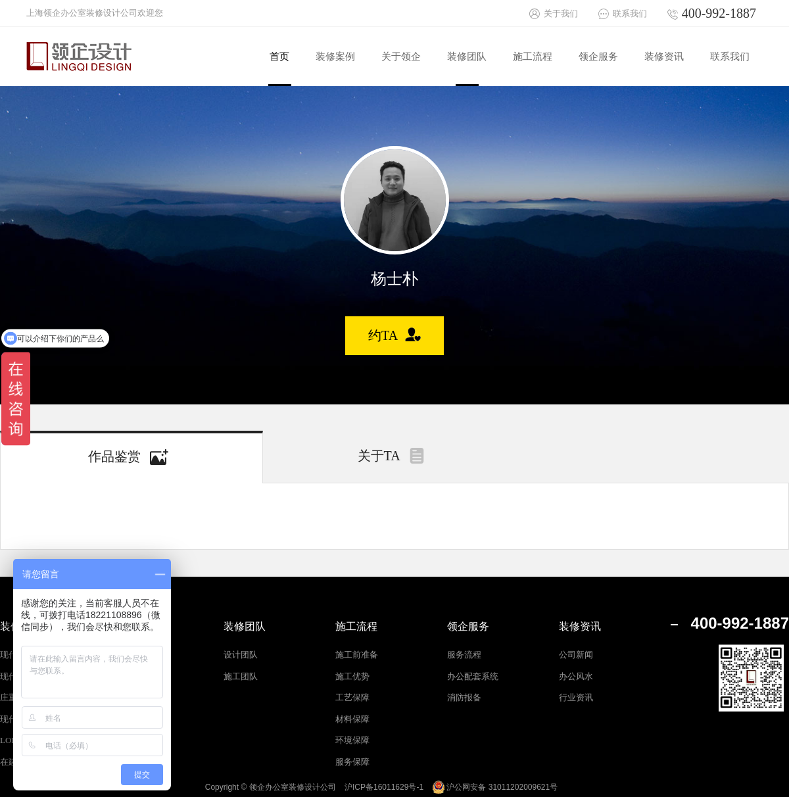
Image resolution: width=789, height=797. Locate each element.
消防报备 (464, 697)
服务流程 (464, 655)
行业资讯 (576, 697)
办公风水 (576, 676)
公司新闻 (576, 655)
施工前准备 (356, 655)
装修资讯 (580, 626)
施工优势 (352, 676)
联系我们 (630, 13)
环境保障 (352, 740)
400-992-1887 (719, 13)
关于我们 (561, 13)
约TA (383, 335)
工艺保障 (352, 697)
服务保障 (352, 762)
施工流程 (356, 626)
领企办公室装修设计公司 (292, 787)
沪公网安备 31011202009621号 (495, 787)
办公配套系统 (472, 676)
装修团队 (245, 626)
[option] (395, 200)
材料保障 (352, 719)
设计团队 (241, 655)
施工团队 (241, 676)
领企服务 (468, 626)
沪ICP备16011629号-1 (384, 787)
